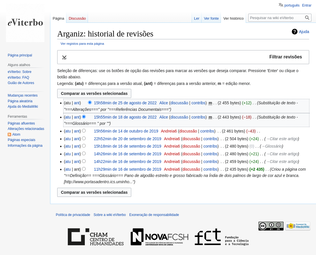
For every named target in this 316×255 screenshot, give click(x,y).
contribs (198, 103)
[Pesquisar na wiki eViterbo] (279, 18)
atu (68, 117)
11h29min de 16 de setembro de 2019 (127, 169)
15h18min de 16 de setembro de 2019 (127, 146)
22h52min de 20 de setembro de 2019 (127, 138)
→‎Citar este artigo (282, 138)
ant (76, 103)
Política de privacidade (73, 215)
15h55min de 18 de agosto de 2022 (125, 117)
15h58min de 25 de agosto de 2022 (125, 103)
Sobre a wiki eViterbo (110, 215)
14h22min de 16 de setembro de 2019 (127, 161)
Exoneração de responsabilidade (154, 215)
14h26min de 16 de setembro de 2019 (127, 154)
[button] (183, 57)
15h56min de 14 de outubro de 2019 (126, 131)
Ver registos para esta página (82, 43)
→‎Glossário (271, 146)
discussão (179, 103)
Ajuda (304, 31)
